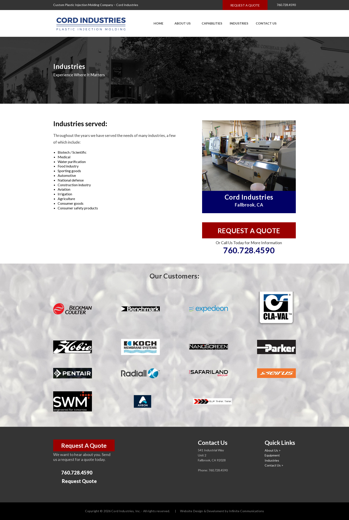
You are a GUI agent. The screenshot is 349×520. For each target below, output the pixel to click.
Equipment (272, 455)
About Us (181, 23)
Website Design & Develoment (202, 511)
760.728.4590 (283, 5)
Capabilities (210, 23)
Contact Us (266, 23)
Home (158, 23)
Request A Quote (84, 445)
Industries (239, 23)
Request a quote (245, 5)
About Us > (273, 450)
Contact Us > (274, 465)
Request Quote (75, 481)
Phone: (203, 470)
